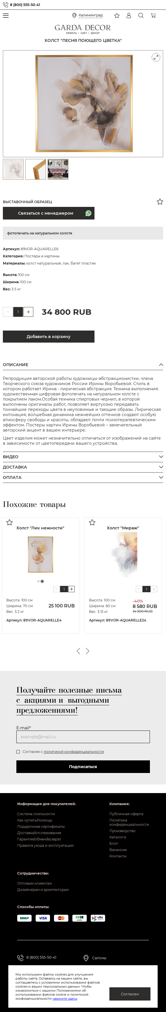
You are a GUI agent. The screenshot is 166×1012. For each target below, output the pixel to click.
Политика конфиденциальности (129, 822)
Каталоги (117, 837)
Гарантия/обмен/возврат (39, 839)
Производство (122, 831)
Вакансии (118, 850)
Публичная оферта (126, 814)
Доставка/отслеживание (39, 833)
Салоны (99, 958)
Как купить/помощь (34, 820)
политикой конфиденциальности (74, 751)
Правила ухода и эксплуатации (45, 845)
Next (87, 651)
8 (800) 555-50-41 (25, 5)
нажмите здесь (65, 999)
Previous (78, 651)
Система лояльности (36, 814)
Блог (113, 843)
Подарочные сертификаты (41, 826)
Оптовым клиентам (34, 883)
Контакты (117, 856)
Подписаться (83, 766)
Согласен (130, 994)
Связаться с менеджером (45, 213)
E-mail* (23, 728)
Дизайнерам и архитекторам (43, 889)
